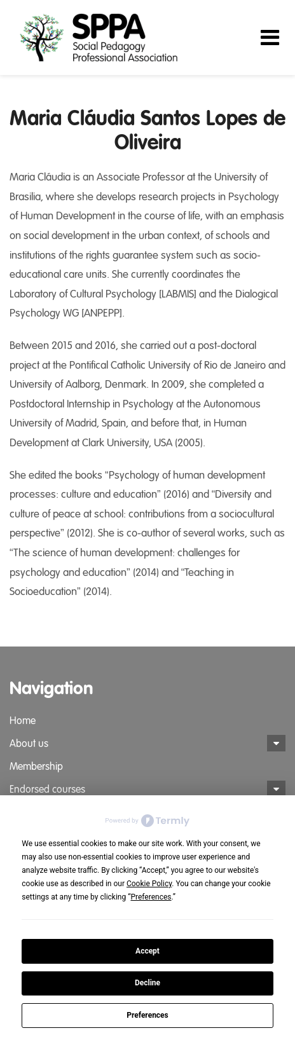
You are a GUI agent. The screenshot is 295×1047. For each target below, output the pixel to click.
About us (29, 743)
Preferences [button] (150, 897)
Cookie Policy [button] (149, 883)
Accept (147, 951)
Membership (36, 766)
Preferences (147, 1015)
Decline (147, 982)
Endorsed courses (47, 789)
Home (23, 721)
